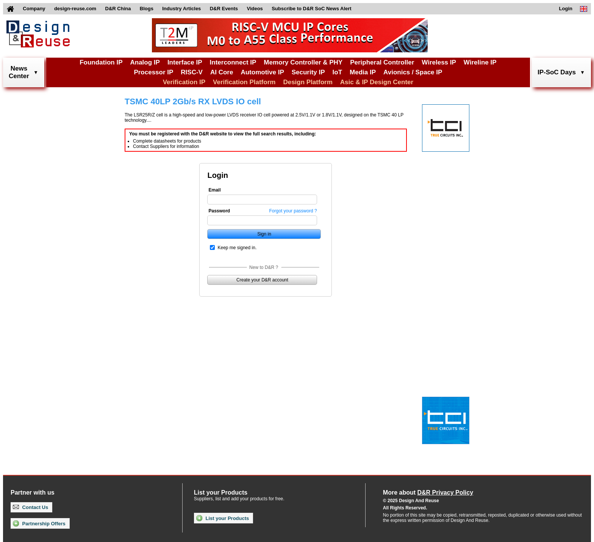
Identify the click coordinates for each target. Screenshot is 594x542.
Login (565, 8)
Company (34, 8)
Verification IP (184, 82)
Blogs (146, 8)
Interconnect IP (233, 62)
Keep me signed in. (236, 247)
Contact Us (30, 507)
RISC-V (192, 72)
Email (214, 190)
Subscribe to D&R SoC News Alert (311, 8)
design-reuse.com (75, 8)
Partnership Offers (39, 523)
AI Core (221, 72)
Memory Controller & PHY (303, 62)
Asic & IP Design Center (376, 82)
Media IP (363, 72)
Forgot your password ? (293, 211)
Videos (255, 8)
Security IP (308, 72)
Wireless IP (439, 62)
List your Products (222, 518)
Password (219, 211)
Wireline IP (480, 62)
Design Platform (307, 82)
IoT (337, 72)
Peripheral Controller (382, 62)
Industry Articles (181, 8)
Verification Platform (244, 82)
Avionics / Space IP (412, 72)
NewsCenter (19, 72)
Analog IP (144, 62)
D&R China (118, 8)
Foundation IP (101, 62)
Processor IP (153, 72)
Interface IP (184, 62)
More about (428, 492)
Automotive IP (262, 72)
